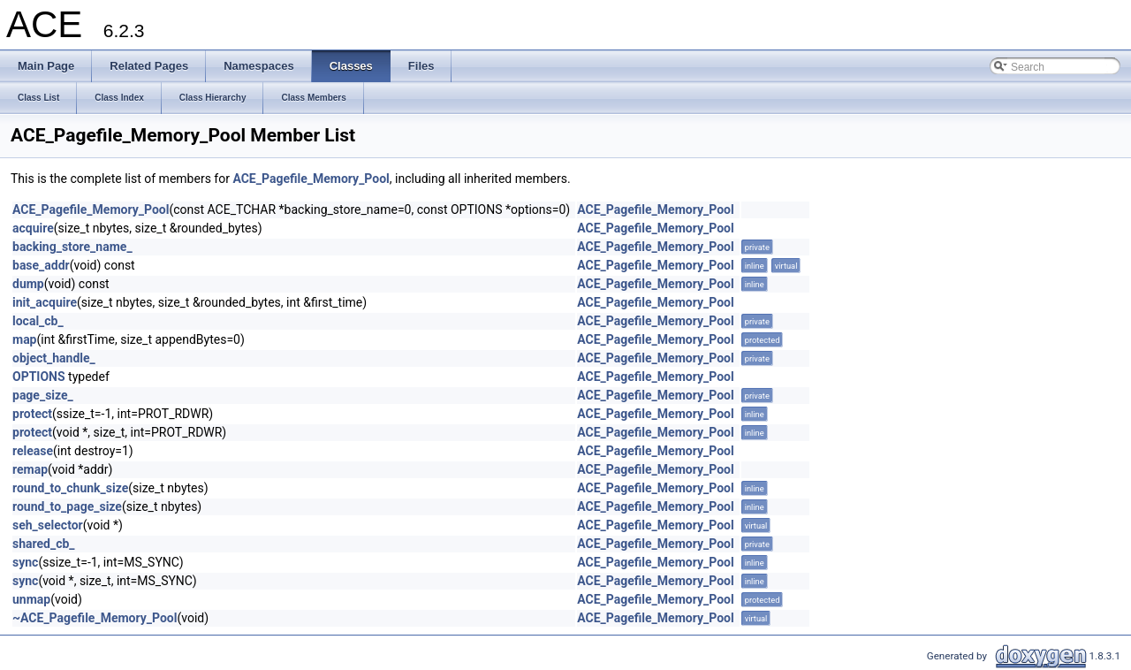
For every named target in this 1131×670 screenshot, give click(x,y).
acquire (33, 228)
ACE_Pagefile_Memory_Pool (310, 178)
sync (25, 562)
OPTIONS (38, 376)
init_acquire (44, 302)
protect (32, 414)
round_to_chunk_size (70, 488)
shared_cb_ (43, 544)
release (32, 451)
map (24, 339)
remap (30, 469)
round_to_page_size (67, 506)
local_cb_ (38, 321)
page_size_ (42, 395)
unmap (31, 599)
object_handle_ (53, 358)
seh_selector (47, 525)
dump (28, 284)
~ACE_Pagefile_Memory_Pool (94, 618)
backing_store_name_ (72, 247)
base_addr (41, 265)
